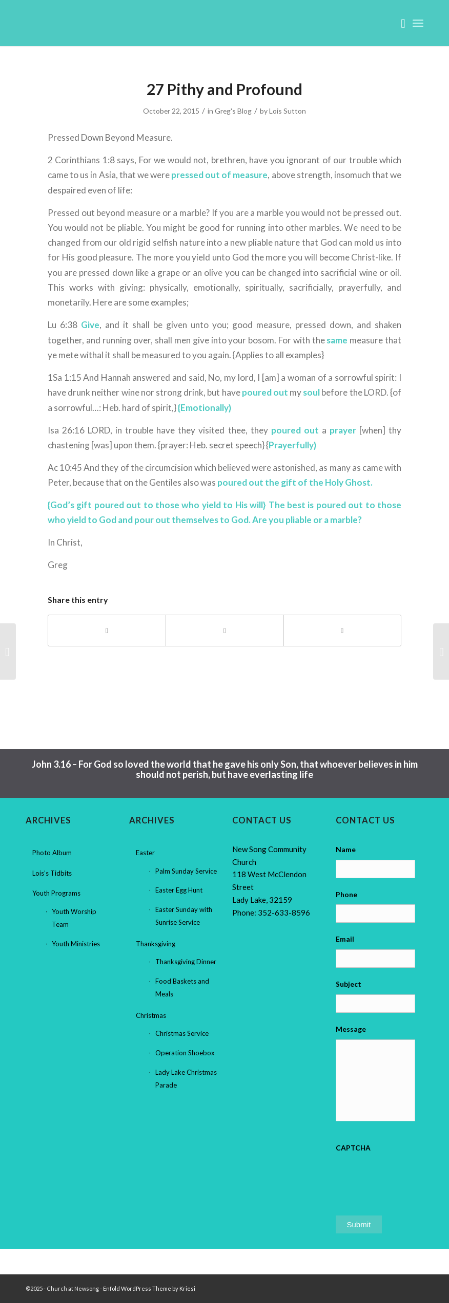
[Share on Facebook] (107, 630)
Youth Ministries (76, 944)
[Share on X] (224, 630)
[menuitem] (398, 23)
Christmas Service (182, 1033)
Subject (348, 984)
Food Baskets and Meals (182, 987)
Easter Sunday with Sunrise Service (183, 915)
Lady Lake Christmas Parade (186, 1078)
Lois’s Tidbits (52, 873)
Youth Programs (56, 893)
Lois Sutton (287, 110)
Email (345, 939)
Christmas (151, 1015)
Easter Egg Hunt (178, 890)
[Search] (398, 23)
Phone (346, 894)
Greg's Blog (233, 110)
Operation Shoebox (185, 1053)
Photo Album (52, 853)
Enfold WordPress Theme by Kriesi (149, 1288)
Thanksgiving (155, 944)
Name (346, 849)
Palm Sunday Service (186, 871)
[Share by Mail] (342, 630)
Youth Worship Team (74, 917)
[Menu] (418, 23)
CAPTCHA (353, 1147)
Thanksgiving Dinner (185, 962)
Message (351, 1029)
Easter (145, 853)
